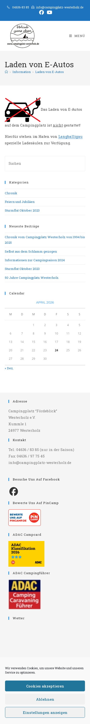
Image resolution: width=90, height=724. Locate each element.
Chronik (11, 193)
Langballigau (70, 136)
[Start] (6, 72)
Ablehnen (45, 699)
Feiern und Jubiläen (20, 202)
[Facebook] (13, 491)
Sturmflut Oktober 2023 (22, 210)
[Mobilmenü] (77, 36)
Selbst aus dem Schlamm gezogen (31, 251)
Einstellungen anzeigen (45, 712)
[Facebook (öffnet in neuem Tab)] (41, 12)
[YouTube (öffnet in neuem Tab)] (48, 12)
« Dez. (9, 368)
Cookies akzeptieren (45, 686)
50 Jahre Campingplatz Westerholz (32, 277)
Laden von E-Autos (49, 72)
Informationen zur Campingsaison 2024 (35, 260)
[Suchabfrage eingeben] (45, 163)
